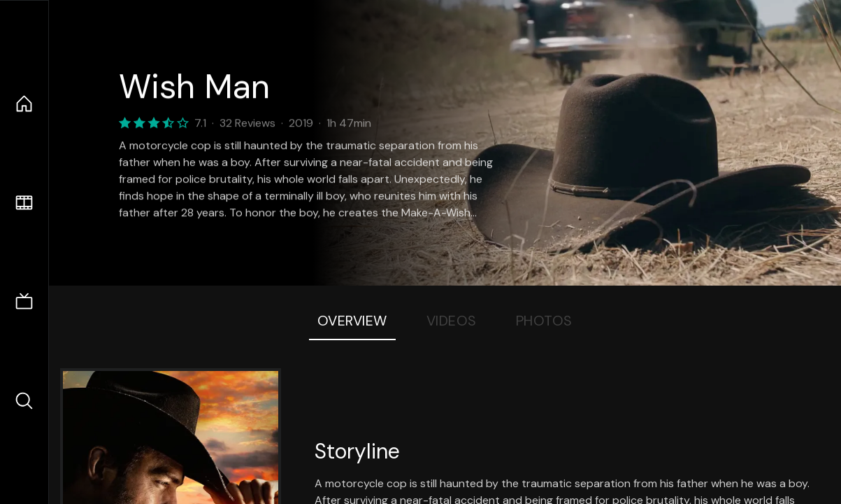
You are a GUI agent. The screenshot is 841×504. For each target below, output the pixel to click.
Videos (451, 321)
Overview (352, 321)
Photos (544, 321)
